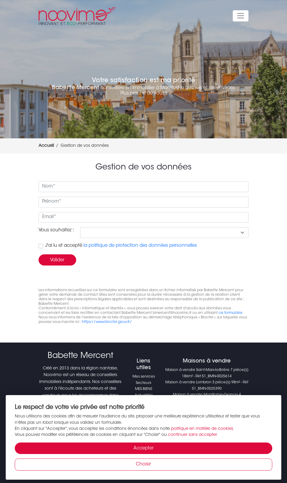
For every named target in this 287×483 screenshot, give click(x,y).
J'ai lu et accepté (121, 245)
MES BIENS (143, 389)
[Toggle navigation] (241, 16)
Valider (57, 260)
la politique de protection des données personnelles (140, 245)
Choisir (143, 464)
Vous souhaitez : (56, 230)
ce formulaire (230, 313)
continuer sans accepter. (193, 435)
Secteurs (143, 383)
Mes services (144, 376)
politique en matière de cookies (202, 429)
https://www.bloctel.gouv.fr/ (107, 322)
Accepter (143, 448)
